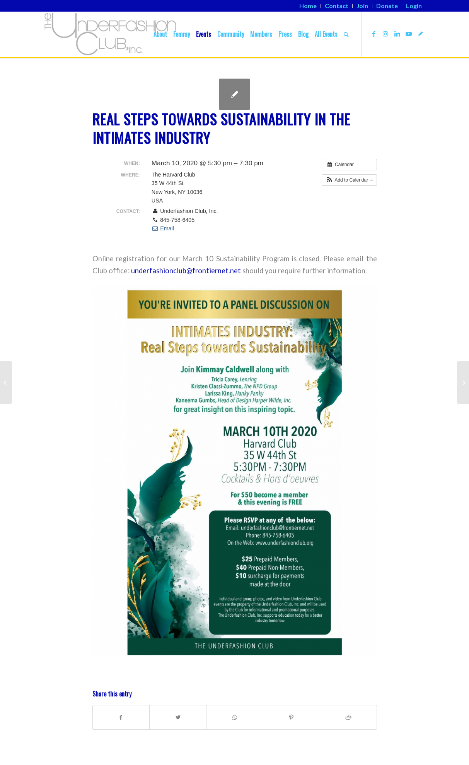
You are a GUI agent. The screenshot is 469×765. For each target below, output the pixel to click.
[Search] (346, 34)
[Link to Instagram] (385, 33)
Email (163, 228)
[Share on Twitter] (178, 717)
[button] (349, 180)
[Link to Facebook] (374, 33)
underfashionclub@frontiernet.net (186, 270)
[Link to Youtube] (408, 33)
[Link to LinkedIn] (397, 33)
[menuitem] (308, 6)
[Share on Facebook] (121, 717)
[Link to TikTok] (420, 33)
